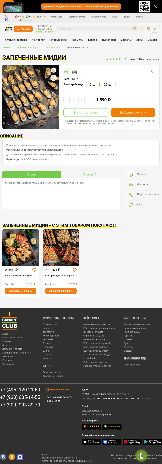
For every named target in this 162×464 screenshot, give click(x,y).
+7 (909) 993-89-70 (20, 405)
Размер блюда (73, 84)
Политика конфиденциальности (59, 457)
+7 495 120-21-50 (43, 26)
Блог (4, 345)
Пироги (47, 343)
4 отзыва (130, 59)
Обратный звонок (44, 31)
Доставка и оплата (77, 17)
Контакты (139, 17)
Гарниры (129, 335)
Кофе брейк (89, 358)
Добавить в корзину (133, 112)
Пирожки (48, 346)
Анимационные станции (96, 324)
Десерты (126, 39)
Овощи (128, 350)
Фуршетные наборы (58, 318)
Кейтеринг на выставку (95, 350)
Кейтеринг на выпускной (96, 343)
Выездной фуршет (93, 331)
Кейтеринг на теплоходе (96, 354)
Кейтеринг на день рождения (99, 328)
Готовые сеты (58, 39)
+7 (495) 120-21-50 (20, 389)
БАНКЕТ (48, 366)
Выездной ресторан (94, 339)
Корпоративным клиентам (16, 352)
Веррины (48, 339)
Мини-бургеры (51, 335)
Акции (114, 17)
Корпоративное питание (137, 324)
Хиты (139, 39)
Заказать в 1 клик (85, 112)
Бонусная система (98, 17)
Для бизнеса (25, 20)
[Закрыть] (155, 6)
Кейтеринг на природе (95, 346)
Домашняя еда (135, 358)
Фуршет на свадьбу (93, 335)
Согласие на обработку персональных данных (67, 460)
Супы (126, 343)
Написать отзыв (149, 59)
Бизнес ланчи (135, 318)
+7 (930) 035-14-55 (20, 397)
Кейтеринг (38, 39)
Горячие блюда (132, 364)
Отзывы (126, 17)
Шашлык (48, 354)
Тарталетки (109, 39)
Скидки (152, 39)
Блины (46, 350)
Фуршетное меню (16, 39)
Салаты (128, 339)
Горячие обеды (132, 331)
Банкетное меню (52, 372)
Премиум (77, 39)
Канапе (92, 39)
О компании (57, 17)
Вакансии (7, 356)
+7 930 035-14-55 (43, 29)
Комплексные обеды (135, 328)
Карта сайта (8, 363)
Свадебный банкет (53, 375)
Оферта (46, 454)
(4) (90, 174)
